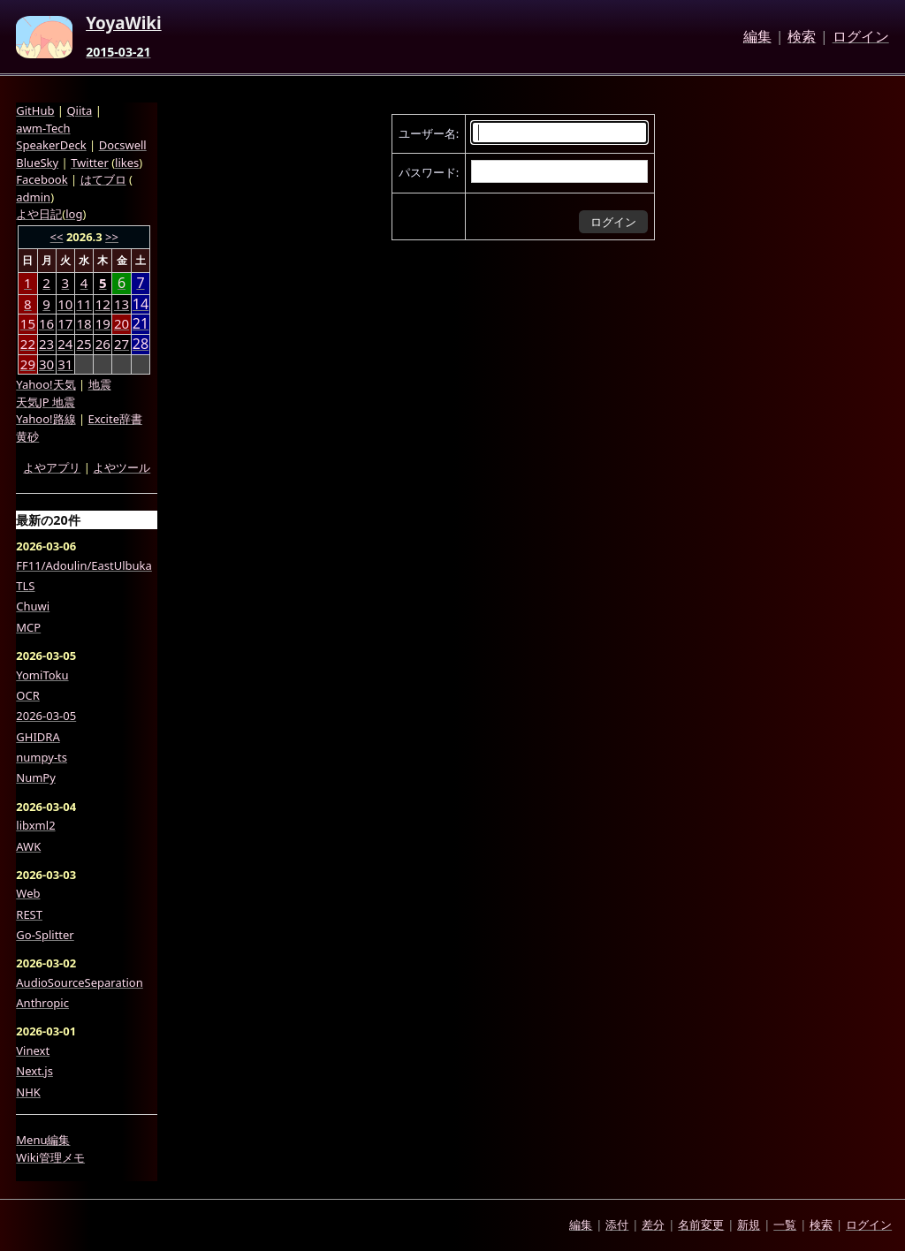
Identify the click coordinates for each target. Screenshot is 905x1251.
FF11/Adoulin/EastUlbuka (84, 565)
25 (83, 344)
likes (127, 163)
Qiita (79, 110)
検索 (801, 37)
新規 (748, 1224)
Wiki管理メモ (50, 1157)
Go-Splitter (44, 935)
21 (140, 324)
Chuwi (32, 606)
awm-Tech (43, 128)
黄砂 (27, 436)
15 (27, 323)
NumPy (36, 777)
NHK (28, 1092)
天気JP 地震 (45, 402)
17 (64, 323)
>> (111, 237)
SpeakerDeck (51, 145)
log (73, 214)
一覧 (784, 1224)
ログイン (861, 37)
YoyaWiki (124, 24)
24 (64, 344)
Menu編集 (43, 1140)
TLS (25, 586)
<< (57, 237)
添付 (616, 1224)
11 (83, 304)
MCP (28, 627)
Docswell (123, 145)
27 (121, 344)
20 (121, 323)
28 (140, 344)
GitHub (35, 110)
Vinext (32, 1050)
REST (29, 914)
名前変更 (701, 1224)
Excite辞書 (115, 419)
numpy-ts (41, 757)
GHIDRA (37, 737)
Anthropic (42, 1003)
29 (27, 364)
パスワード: (429, 172)
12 (102, 304)
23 (46, 344)
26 (102, 344)
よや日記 (39, 214)
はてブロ (103, 179)
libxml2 (35, 825)
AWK (28, 846)
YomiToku (42, 675)
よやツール (121, 467)
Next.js (34, 1071)
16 (46, 323)
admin (33, 197)
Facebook (41, 179)
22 (27, 344)
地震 (99, 384)
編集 (757, 37)
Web (28, 893)
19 (102, 323)
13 (121, 304)
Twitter (90, 163)
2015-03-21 (118, 52)
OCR (27, 695)
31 (64, 364)
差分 (653, 1224)
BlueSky (37, 163)
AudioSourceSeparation (79, 982)
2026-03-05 (46, 715)
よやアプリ (51, 467)
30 (46, 364)
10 (64, 304)
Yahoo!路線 (45, 419)
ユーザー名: (429, 133)
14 (140, 304)
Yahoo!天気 (45, 384)
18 (83, 323)
